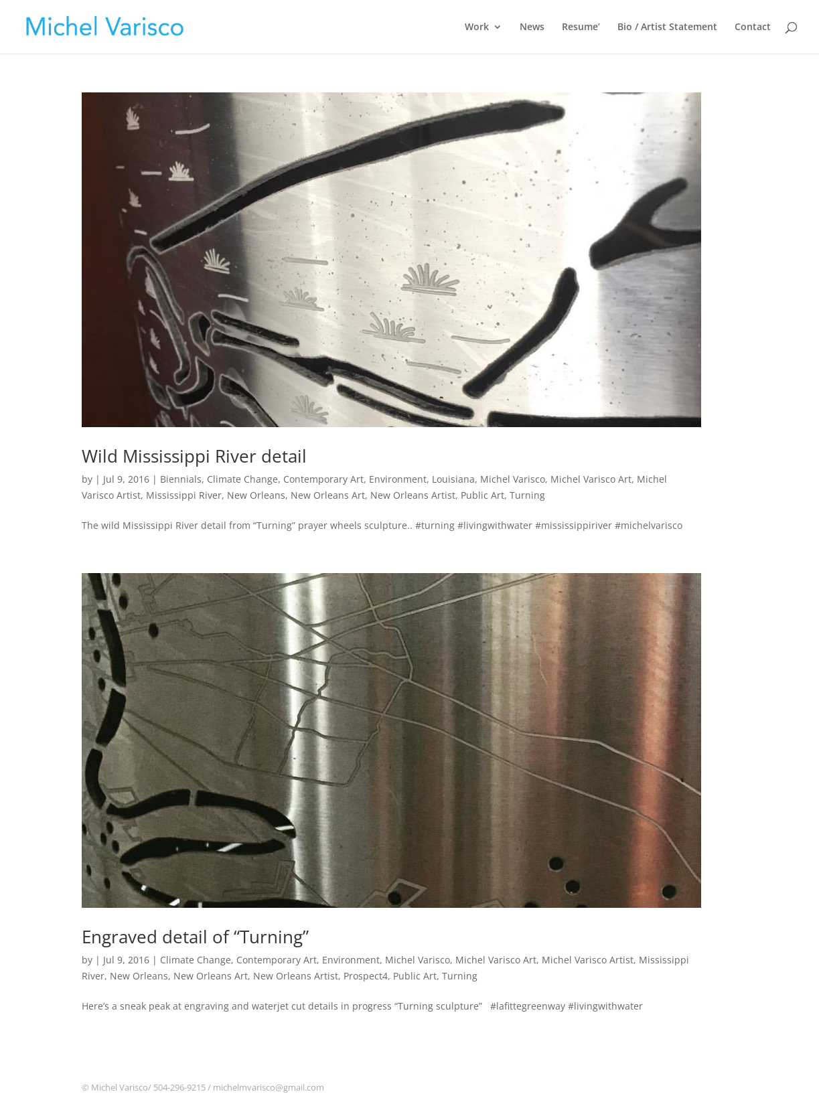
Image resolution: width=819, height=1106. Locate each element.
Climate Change (242, 479)
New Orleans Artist (412, 495)
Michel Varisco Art (590, 479)
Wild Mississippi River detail (194, 456)
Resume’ (581, 27)
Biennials (181, 479)
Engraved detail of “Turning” (195, 937)
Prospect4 (366, 975)
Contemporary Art (323, 479)
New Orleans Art (328, 495)
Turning (527, 495)
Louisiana (453, 479)
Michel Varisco (512, 479)
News (532, 27)
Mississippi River (184, 495)
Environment (398, 479)
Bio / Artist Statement (667, 27)
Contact (753, 27)
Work (477, 27)
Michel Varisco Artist (588, 959)
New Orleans (256, 495)
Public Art (482, 495)
